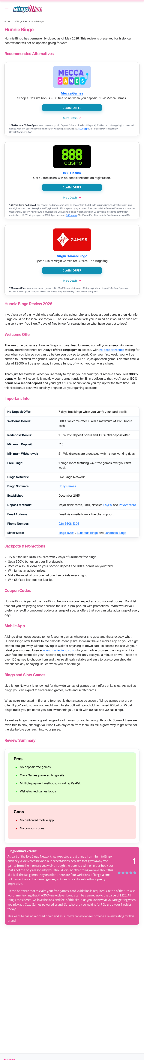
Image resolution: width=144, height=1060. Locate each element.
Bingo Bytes (66, 533)
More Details (72, 118)
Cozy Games (67, 486)
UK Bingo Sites (20, 21)
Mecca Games (72, 93)
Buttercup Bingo (87, 533)
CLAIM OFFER (72, 107)
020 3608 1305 (68, 523)
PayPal (107, 505)
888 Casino (72, 173)
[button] (6, 9)
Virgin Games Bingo (72, 256)
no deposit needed (112, 350)
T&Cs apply (83, 128)
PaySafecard (127, 505)
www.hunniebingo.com (59, 650)
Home (7, 21)
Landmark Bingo (115, 533)
